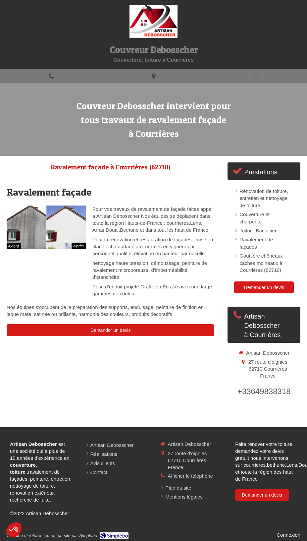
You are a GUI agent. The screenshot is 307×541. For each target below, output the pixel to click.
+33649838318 (264, 391)
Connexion (288, 535)
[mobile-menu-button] (256, 76)
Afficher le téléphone (190, 476)
